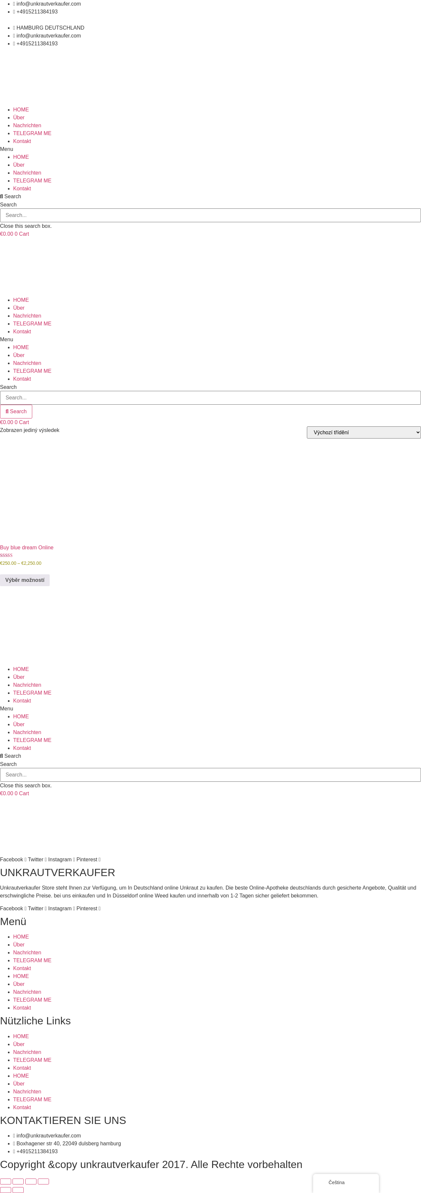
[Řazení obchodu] (364, 432)
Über (19, 117)
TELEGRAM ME (32, 133)
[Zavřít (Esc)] (43, 1181)
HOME (21, 109)
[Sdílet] (31, 1181)
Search (8, 204)
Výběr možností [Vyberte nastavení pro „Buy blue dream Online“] (24, 580)
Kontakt (22, 141)
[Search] (16, 411)
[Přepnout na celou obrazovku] (18, 1181)
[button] (210, 149)
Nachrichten (27, 125)
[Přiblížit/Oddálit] (5, 1181)
